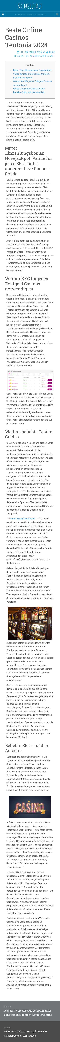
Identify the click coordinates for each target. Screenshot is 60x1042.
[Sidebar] (3, 14)
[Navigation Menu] (57, 14)
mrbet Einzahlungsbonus (22, 518)
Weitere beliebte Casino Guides (29, 88)
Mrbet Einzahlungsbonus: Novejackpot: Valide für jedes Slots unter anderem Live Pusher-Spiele (32, 74)
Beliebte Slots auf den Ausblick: (29, 92)
